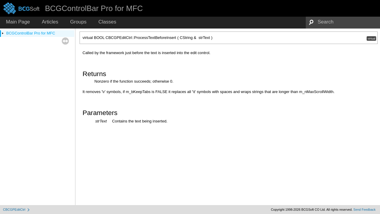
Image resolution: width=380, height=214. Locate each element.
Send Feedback (364, 209)
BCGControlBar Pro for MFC (30, 33)
